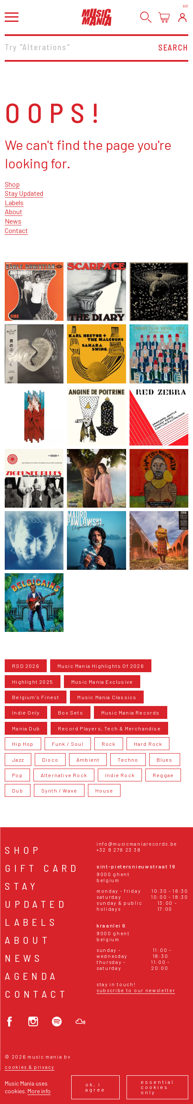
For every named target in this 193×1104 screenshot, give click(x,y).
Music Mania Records (130, 712)
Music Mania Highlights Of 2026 (100, 666)
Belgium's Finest (35, 697)
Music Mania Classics (106, 697)
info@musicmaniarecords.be (136, 844)
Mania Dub (26, 728)
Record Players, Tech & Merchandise (109, 728)
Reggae (163, 775)
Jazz (18, 760)
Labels (14, 202)
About (13, 211)
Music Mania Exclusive (102, 682)
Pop (17, 775)
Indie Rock (120, 775)
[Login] (182, 17)
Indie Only (26, 712)
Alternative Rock (64, 775)
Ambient (88, 760)
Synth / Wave (59, 790)
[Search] (146, 17)
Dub (17, 790)
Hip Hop (22, 744)
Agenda (31, 975)
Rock (109, 744)
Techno (128, 760)
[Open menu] (11, 16)
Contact (16, 230)
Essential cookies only (157, 1087)
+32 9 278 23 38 (118, 850)
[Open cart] (164, 17)
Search (173, 47)
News (13, 221)
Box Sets (70, 712)
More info (39, 1091)
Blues (165, 760)
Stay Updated (24, 193)
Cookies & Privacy (29, 1067)
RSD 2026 (25, 666)
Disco (50, 760)
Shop (12, 184)
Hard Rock (148, 744)
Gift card (42, 868)
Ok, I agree (95, 1086)
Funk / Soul (68, 744)
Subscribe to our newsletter (135, 990)
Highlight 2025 (32, 682)
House (104, 790)
